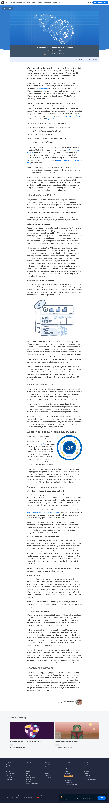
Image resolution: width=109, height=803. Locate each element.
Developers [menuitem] (26, 3)
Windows (87, 768)
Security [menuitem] (40, 3)
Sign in (89, 3)
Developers (9, 778)
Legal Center (68, 781)
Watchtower (9, 776)
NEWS (57, 744)
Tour (27, 764)
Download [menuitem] (47, 3)
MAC (12, 744)
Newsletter (68, 779)
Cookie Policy (87, 799)
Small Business (10, 772)
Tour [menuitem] (7, 3)
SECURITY (58, 50)
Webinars (28, 780)
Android (86, 770)
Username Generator (32, 768)
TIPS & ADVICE (51, 50)
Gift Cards (67, 772)
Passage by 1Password (71, 783)
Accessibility (53, 794)
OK (102, 798)
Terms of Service (30, 794)
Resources (28, 778)
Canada (47, 774)
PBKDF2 (41, 443)
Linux (86, 772)
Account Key (58, 105)
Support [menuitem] (54, 3)
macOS (86, 764)
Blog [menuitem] (60, 3)
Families (8, 766)
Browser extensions (90, 778)
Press (66, 770)
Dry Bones (50, 117)
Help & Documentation (51, 764)
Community (48, 766)
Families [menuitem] (12, 3)
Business (8, 770)
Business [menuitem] (19, 3)
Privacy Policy (38, 794)
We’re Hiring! (68, 774)
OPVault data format (73, 115)
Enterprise (9, 774)
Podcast (67, 777)
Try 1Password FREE (100, 3)
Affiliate (67, 768)
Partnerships (68, 766)
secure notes (44, 87)
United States (49, 776)
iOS (85, 766)
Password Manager (31, 776)
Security (28, 770)
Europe (47, 772)
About (66, 764)
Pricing (8, 764)
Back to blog (7, 8)
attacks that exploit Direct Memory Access (43, 511)
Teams (8, 768)
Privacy (28, 772)
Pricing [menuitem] (34, 3)
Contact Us (48, 768)
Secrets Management (32, 782)
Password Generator (31, 766)
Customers (29, 774)
